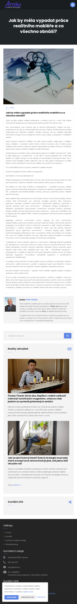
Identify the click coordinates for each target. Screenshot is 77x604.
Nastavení (41, 597)
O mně (8, 532)
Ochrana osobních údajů (15, 540)
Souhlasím (11, 593)
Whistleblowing (11, 544)
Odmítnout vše (27, 593)
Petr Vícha (31, 299)
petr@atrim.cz (14, 567)
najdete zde (28, 587)
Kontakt (8, 536)
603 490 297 (13, 562)
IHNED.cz (17, 485)
